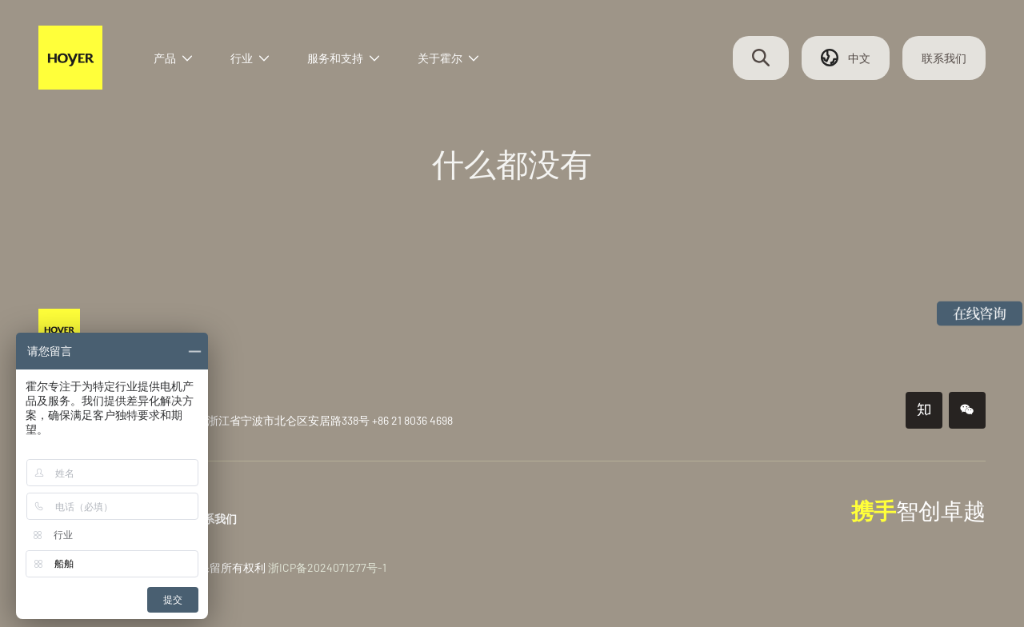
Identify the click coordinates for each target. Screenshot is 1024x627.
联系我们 (944, 58)
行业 (249, 58)
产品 (173, 58)
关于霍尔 (448, 58)
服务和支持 (343, 58)
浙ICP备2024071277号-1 (327, 567)
